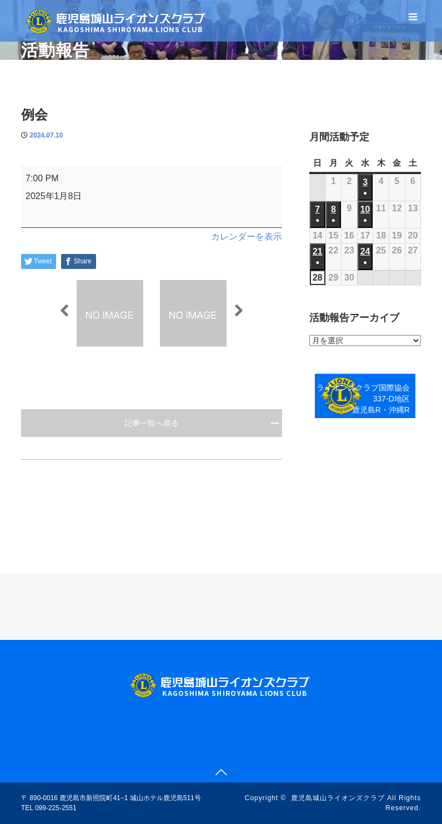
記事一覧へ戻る (151, 423)
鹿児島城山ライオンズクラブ (338, 798)
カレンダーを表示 (246, 236)
